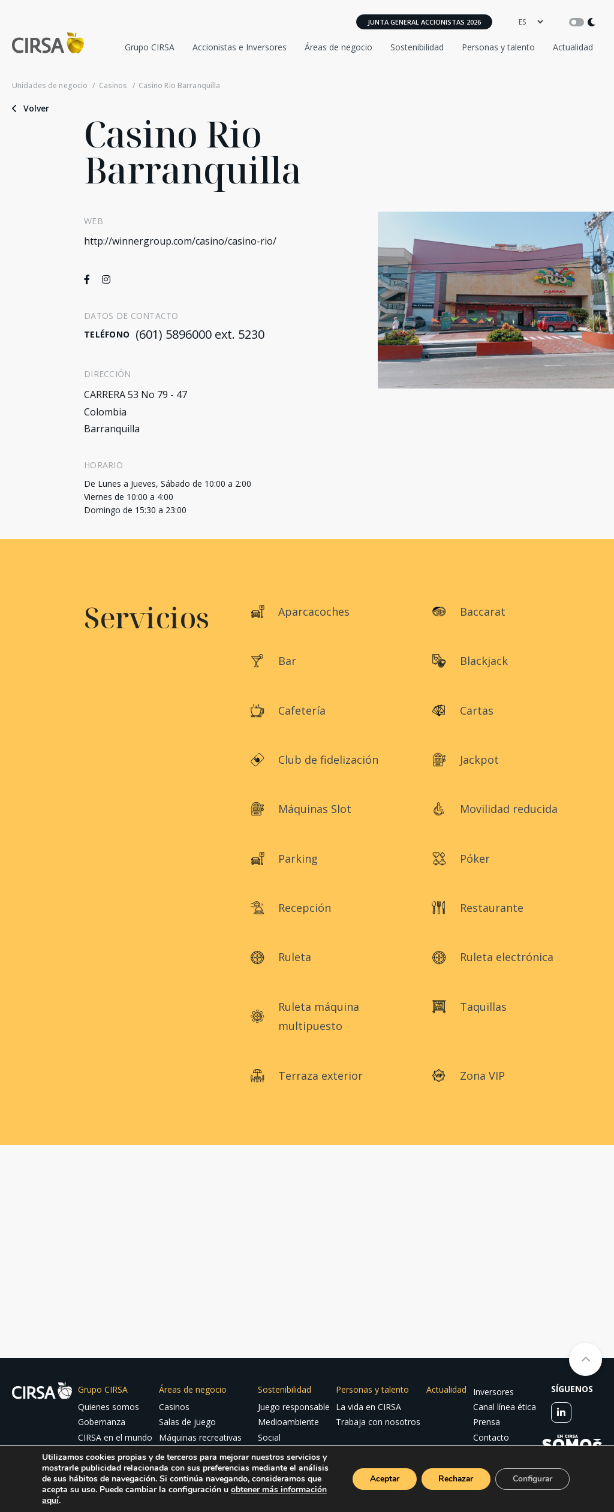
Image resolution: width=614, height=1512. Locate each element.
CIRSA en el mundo (115, 1437)
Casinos (113, 85)
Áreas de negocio (338, 47)
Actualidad (573, 47)
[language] (530, 22)
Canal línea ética (504, 1406)
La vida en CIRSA (368, 1406)
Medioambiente (288, 1421)
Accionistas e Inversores (239, 47)
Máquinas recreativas (200, 1437)
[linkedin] (561, 1412)
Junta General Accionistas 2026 (424, 21)
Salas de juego (187, 1421)
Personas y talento (498, 47)
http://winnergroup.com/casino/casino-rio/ (180, 241)
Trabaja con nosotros (378, 1421)
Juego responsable (294, 1406)
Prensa (486, 1421)
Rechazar (452, 1478)
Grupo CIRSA (149, 47)
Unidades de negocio (50, 85)
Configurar (531, 1478)
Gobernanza (101, 1421)
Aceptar (378, 1478)
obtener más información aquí (99, 1500)
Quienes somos (108, 1406)
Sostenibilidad (417, 47)
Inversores (493, 1391)
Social (269, 1437)
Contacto (491, 1437)
